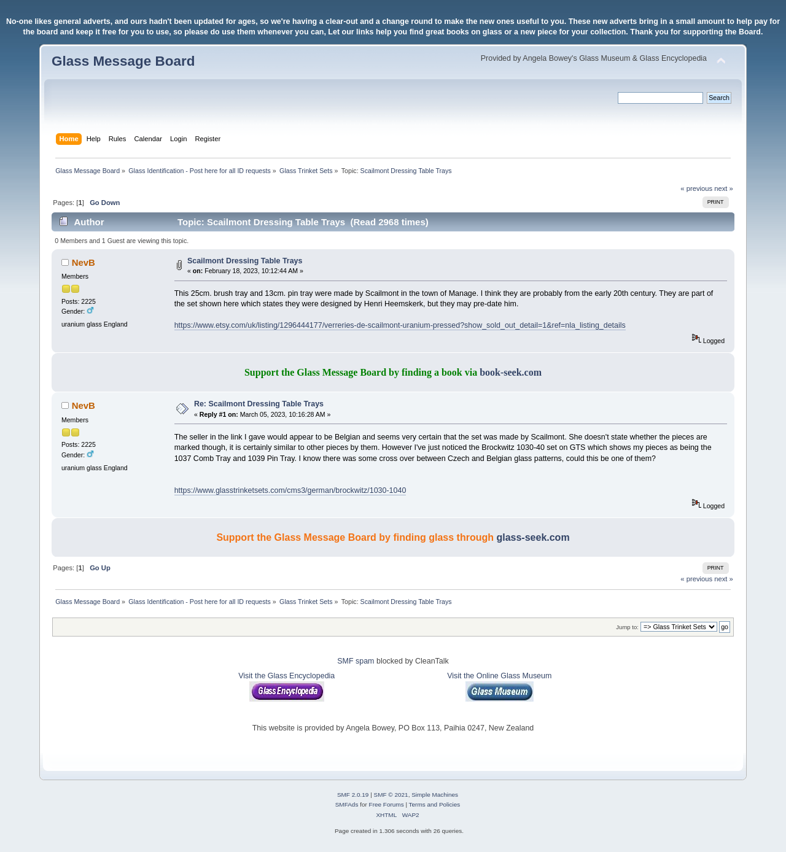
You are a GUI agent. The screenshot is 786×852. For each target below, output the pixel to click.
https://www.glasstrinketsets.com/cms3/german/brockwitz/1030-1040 (290, 490)
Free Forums (386, 804)
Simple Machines (434, 794)
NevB (83, 262)
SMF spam (355, 661)
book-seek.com (511, 372)
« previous (696, 188)
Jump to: (627, 627)
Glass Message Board (123, 61)
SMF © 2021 (391, 794)
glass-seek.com (532, 537)
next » (723, 188)
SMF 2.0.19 (353, 794)
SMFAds (347, 804)
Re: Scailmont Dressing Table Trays (259, 404)
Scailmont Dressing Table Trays (245, 261)
